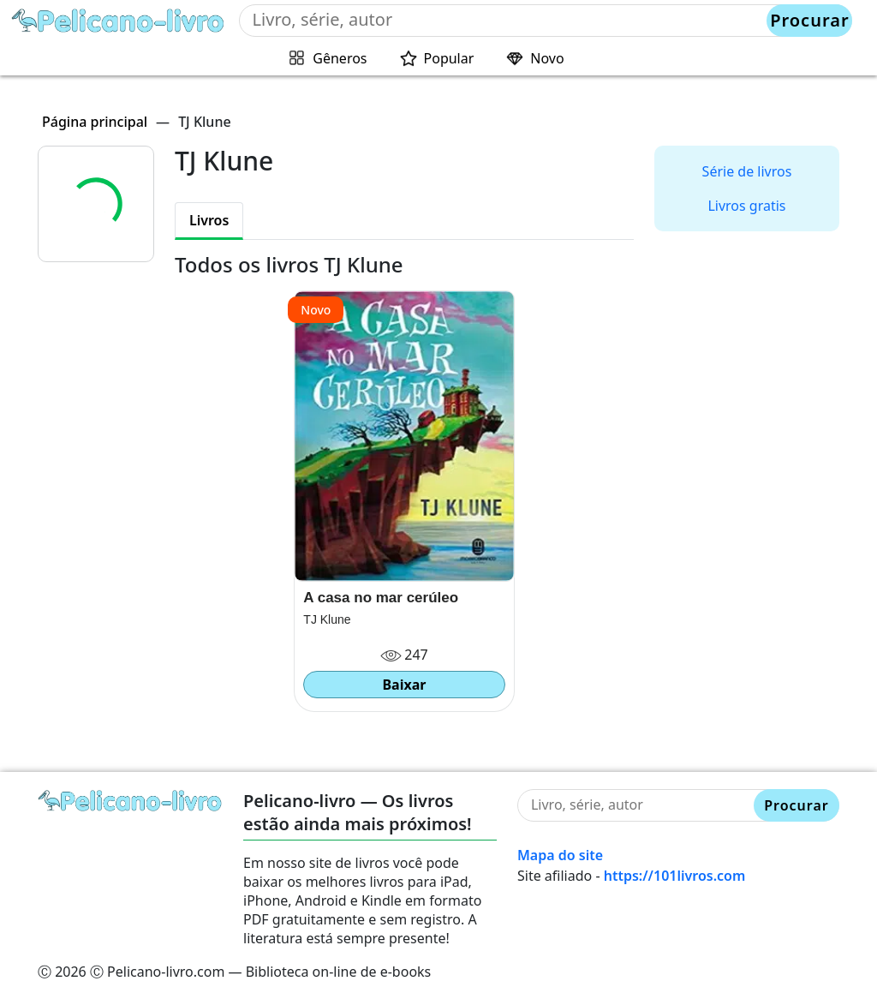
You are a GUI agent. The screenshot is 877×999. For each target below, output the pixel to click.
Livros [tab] (209, 220)
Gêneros (340, 58)
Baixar (404, 684)
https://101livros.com (675, 875)
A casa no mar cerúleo (380, 597)
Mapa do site (560, 855)
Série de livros (747, 171)
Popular (449, 58)
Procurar (809, 20)
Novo (547, 58)
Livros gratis (746, 205)
